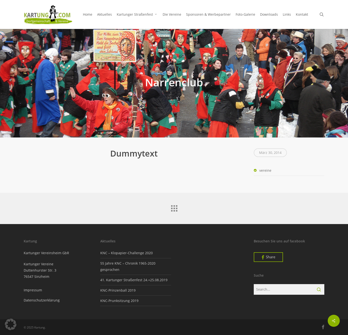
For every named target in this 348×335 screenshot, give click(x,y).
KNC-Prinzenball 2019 (118, 290)
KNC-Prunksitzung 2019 (119, 300)
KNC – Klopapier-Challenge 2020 (126, 253)
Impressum (33, 290)
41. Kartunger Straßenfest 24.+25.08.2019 (133, 280)
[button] (10, 324)
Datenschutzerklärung (42, 300)
